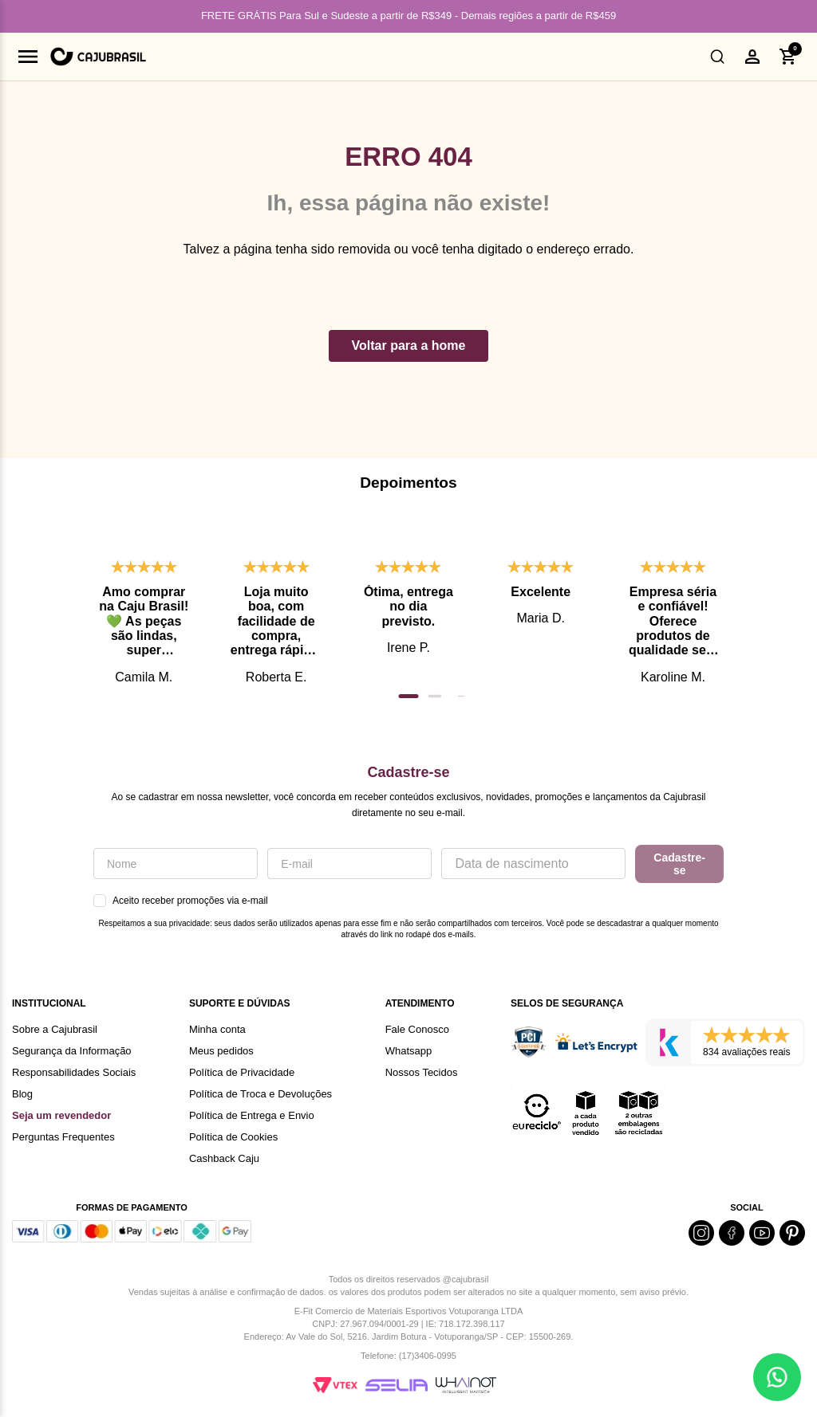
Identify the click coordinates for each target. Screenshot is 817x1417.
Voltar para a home (409, 345)
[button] (717, 56)
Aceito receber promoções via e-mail (180, 900)
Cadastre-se (679, 864)
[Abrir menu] (28, 56)
